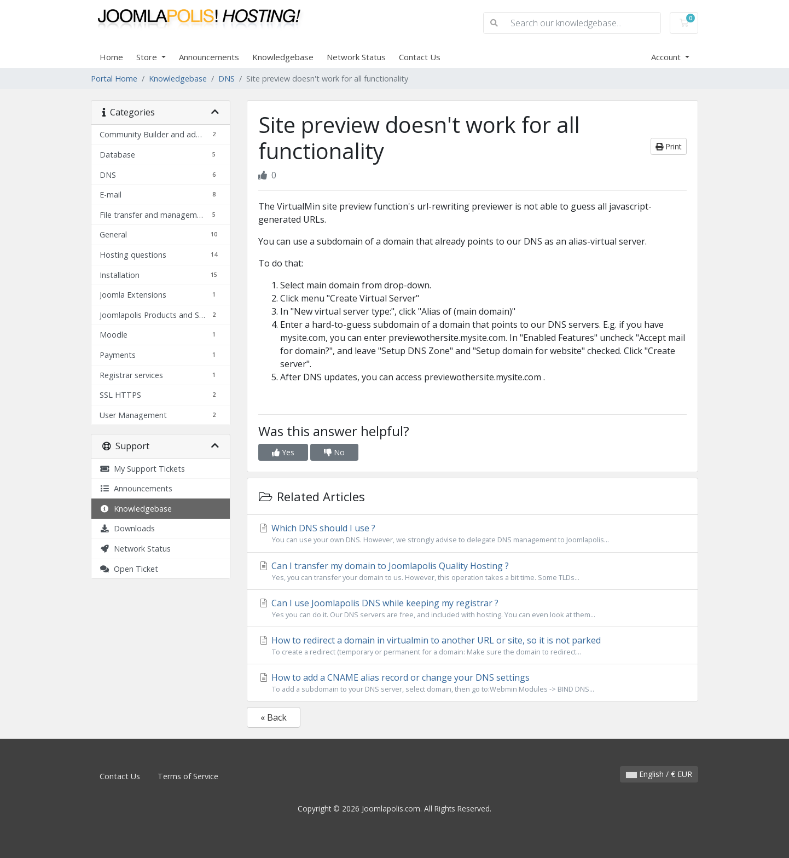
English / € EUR (659, 774)
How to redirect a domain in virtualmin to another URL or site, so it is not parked (472, 645)
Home (111, 56)
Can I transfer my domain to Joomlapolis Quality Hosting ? (472, 571)
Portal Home (114, 78)
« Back (273, 717)
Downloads (127, 528)
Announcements (209, 56)
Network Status (356, 56)
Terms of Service (188, 776)
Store (147, 56)
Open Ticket (129, 569)
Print (668, 146)
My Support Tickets (142, 468)
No (334, 452)
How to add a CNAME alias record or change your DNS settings (472, 682)
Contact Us (419, 56)
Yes (283, 452)
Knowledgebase (283, 56)
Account (667, 56)
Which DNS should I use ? (472, 533)
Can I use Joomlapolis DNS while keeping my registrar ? (472, 608)
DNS (226, 78)
